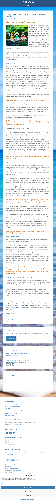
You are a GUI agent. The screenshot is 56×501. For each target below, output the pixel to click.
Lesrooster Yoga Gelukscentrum (13, 406)
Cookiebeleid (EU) (10, 415)
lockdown (11, 321)
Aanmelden (11, 338)
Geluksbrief (21, 333)
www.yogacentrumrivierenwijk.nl (13, 470)
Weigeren (28, 491)
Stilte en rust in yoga (11, 355)
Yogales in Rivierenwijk (11, 404)
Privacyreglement (30, 499)
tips (20, 321)
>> (12, 364)
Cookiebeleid (23, 499)
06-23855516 (8, 466)
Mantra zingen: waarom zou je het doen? (16, 362)
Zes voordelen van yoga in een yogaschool (17, 353)
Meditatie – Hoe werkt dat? (13, 357)
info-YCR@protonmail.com (12, 468)
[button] (54, 475)
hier (23, 305)
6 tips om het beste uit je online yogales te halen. (27, 15)
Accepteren (28, 487)
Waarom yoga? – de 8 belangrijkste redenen (17, 360)
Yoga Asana (28, 2)
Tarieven (7, 408)
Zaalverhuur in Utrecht (11, 413)
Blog (12, 319)
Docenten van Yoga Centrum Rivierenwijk (16, 411)
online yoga (16, 321)
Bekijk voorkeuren (28, 495)
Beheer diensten (5, 483)
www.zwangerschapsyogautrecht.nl (14, 424)
